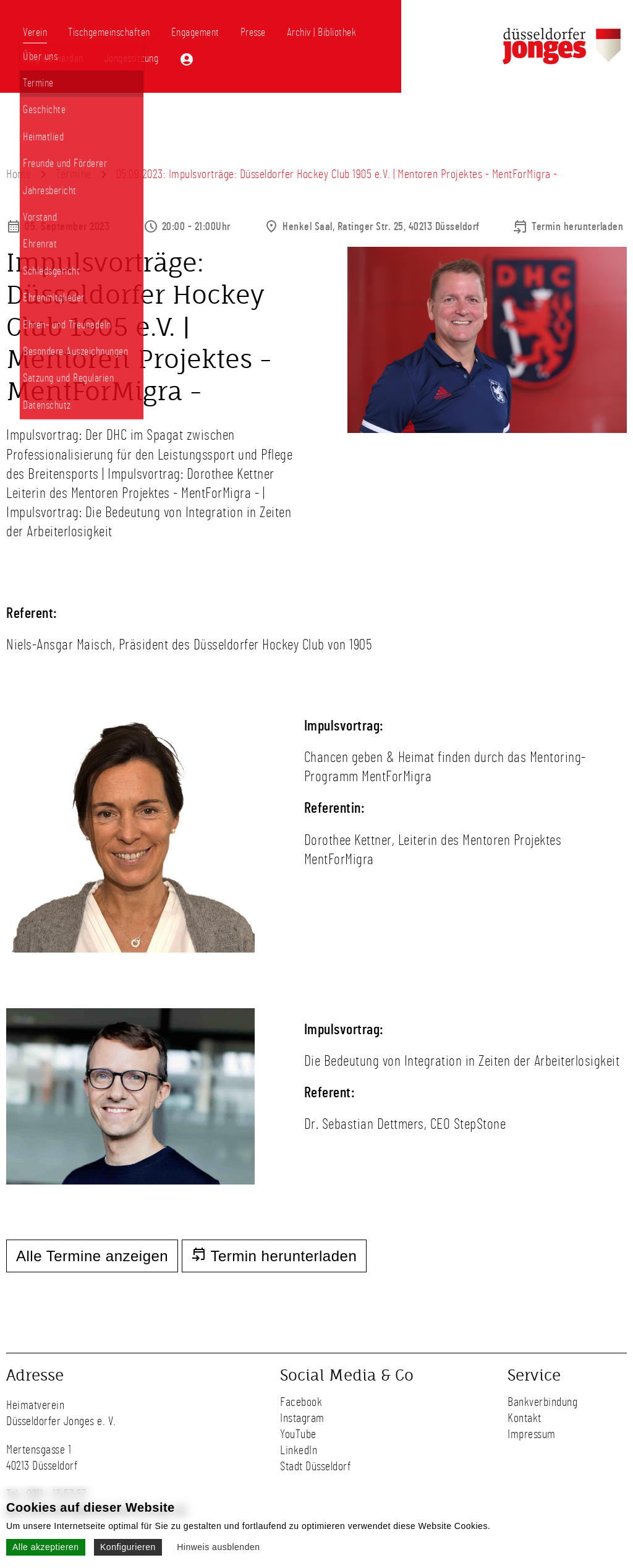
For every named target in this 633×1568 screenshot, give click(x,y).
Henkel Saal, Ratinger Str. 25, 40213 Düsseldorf (381, 227)
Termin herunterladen (577, 227)
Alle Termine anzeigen (92, 1256)
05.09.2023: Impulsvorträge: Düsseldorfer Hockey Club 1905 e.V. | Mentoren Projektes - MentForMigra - (337, 174)
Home (18, 174)
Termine (73, 174)
